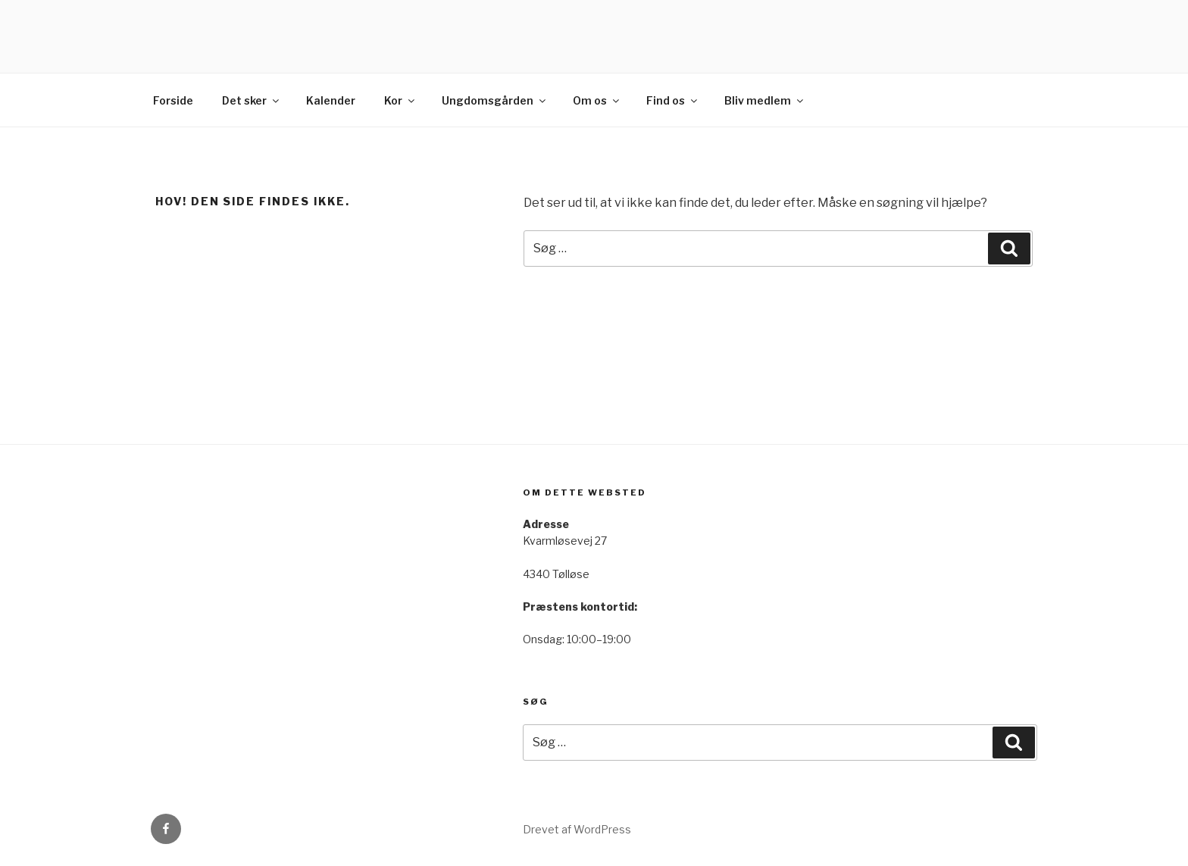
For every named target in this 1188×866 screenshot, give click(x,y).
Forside (173, 100)
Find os (672, 100)
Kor (400, 100)
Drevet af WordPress (577, 829)
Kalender (330, 100)
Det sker (251, 100)
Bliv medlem (764, 100)
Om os (597, 100)
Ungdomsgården (495, 100)
